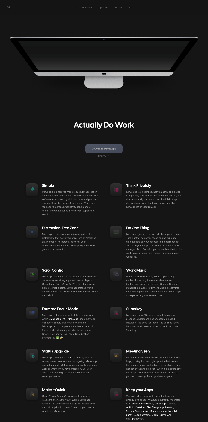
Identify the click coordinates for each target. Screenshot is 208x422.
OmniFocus (147, 403)
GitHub (130, 407)
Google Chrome (142, 414)
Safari (129, 414)
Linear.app (160, 403)
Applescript (137, 418)
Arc (169, 414)
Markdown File (143, 407)
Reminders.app (158, 411)
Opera (155, 414)
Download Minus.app (104, 148)
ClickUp (171, 403)
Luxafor (70, 357)
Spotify (130, 411)
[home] (37, 7)
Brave (163, 414)
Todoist (136, 403)
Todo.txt (172, 411)
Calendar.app (142, 411)
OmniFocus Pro (57, 318)
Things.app (72, 318)
